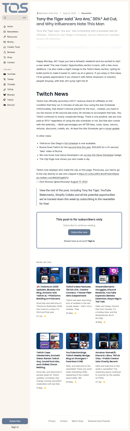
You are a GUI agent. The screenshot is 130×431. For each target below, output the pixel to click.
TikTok (8, 89)
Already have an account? (79, 241)
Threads (9, 84)
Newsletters (10, 31)
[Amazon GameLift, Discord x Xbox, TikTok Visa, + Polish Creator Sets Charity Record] (108, 361)
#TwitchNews (112, 174)
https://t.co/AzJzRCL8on (92, 174)
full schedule (71, 143)
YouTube (9, 74)
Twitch (8, 100)
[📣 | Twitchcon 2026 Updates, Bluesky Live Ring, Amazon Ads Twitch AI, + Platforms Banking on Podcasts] (49, 295)
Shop (7, 57)
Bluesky (9, 94)
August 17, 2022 (79, 181)
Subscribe (14, 421)
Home (8, 26)
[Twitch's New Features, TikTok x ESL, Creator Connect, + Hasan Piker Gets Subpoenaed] (79, 295)
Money (8, 42)
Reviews (9, 52)
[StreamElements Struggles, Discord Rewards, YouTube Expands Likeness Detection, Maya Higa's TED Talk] (108, 295)
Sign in (15, 427)
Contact (9, 62)
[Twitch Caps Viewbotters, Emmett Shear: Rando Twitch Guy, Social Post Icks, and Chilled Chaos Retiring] (49, 361)
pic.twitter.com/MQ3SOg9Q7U (52, 177)
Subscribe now (79, 232)
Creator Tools (11, 47)
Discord (8, 105)
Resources (10, 37)
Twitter (8, 79)
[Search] (15, 17)
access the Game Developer (99, 155)
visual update (112, 128)
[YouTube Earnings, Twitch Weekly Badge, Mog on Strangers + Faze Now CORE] (79, 361)
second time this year (79, 147)
